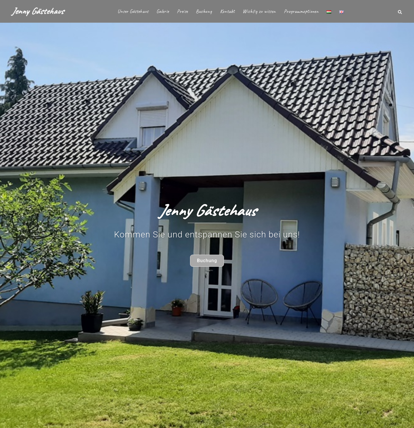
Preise (182, 11)
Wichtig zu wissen (259, 11)
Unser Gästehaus (133, 11)
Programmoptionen (301, 11)
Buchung (204, 11)
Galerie (162, 11)
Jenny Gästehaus (37, 11)
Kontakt (227, 11)
